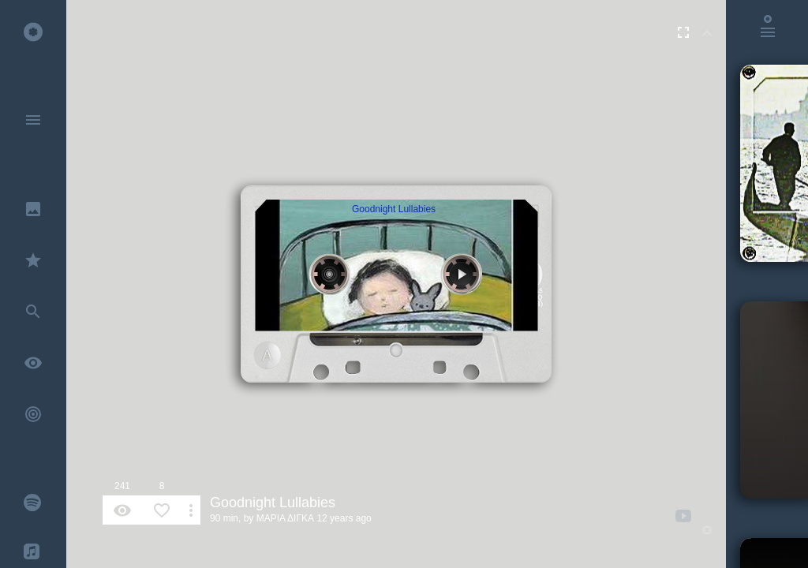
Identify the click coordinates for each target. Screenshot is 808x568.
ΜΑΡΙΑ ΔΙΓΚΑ (285, 518)
